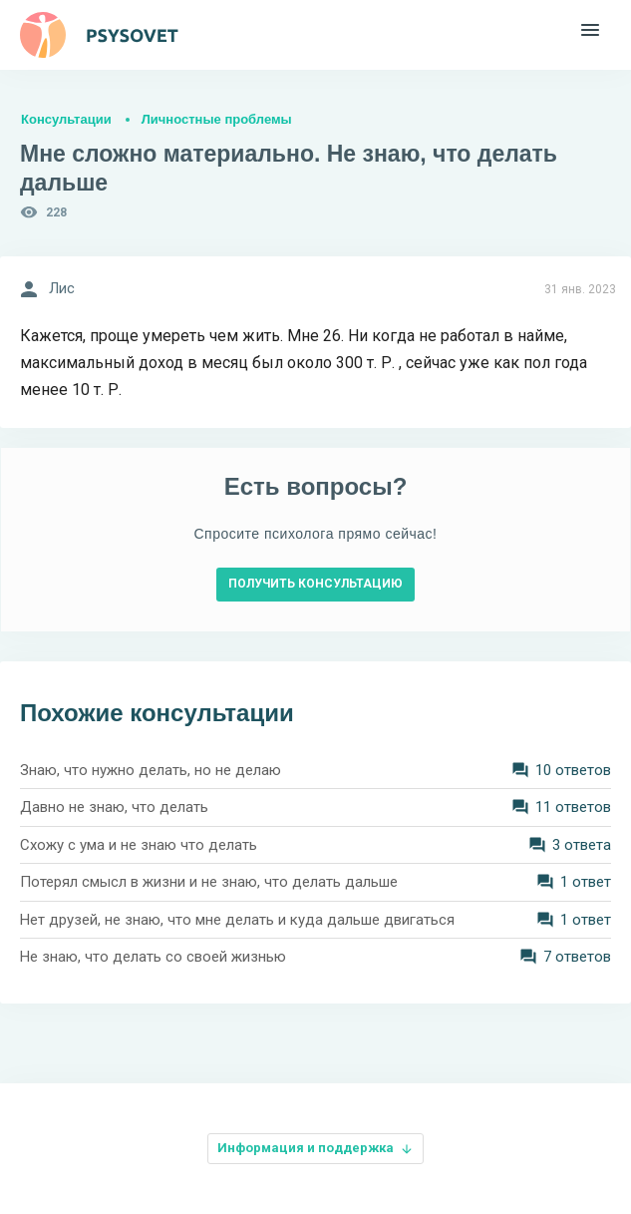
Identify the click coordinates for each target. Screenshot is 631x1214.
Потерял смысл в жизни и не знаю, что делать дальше (209, 882)
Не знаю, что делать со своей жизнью (153, 957)
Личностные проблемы (217, 119)
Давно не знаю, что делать (114, 807)
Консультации (66, 119)
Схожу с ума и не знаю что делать (138, 845)
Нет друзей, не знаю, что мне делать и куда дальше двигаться (237, 920)
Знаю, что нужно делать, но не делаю (150, 770)
